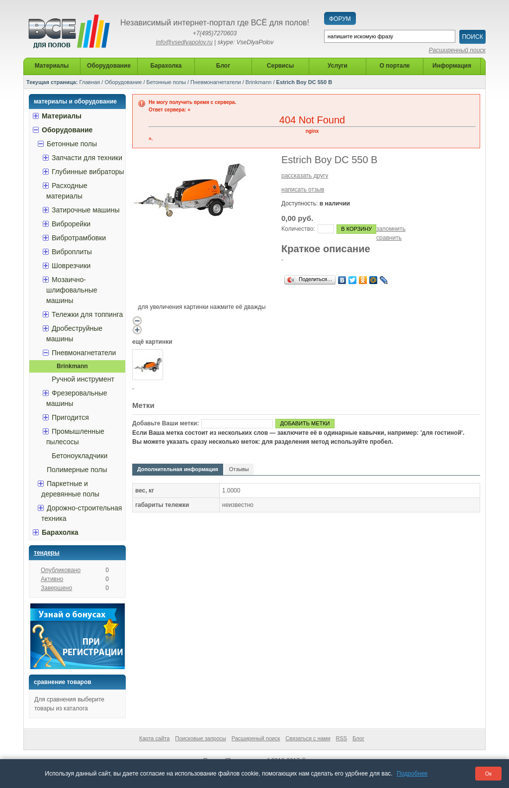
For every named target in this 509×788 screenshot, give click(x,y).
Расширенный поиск (457, 50)
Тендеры (47, 552)
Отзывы (239, 469)
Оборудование (123, 82)
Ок (488, 774)
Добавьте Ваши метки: (165, 423)
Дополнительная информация (177, 469)
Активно (52, 579)
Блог (358, 738)
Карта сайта (154, 738)
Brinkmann (259, 82)
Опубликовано (61, 570)
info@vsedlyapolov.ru (184, 42)
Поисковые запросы (200, 738)
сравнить (389, 237)
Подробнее (412, 773)
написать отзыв (302, 189)
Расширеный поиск (256, 738)
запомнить (391, 228)
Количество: (298, 228)
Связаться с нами (307, 738)
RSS (341, 738)
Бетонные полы (166, 82)
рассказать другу (304, 175)
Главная (89, 82)
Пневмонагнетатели (215, 82)
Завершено (56, 588)
